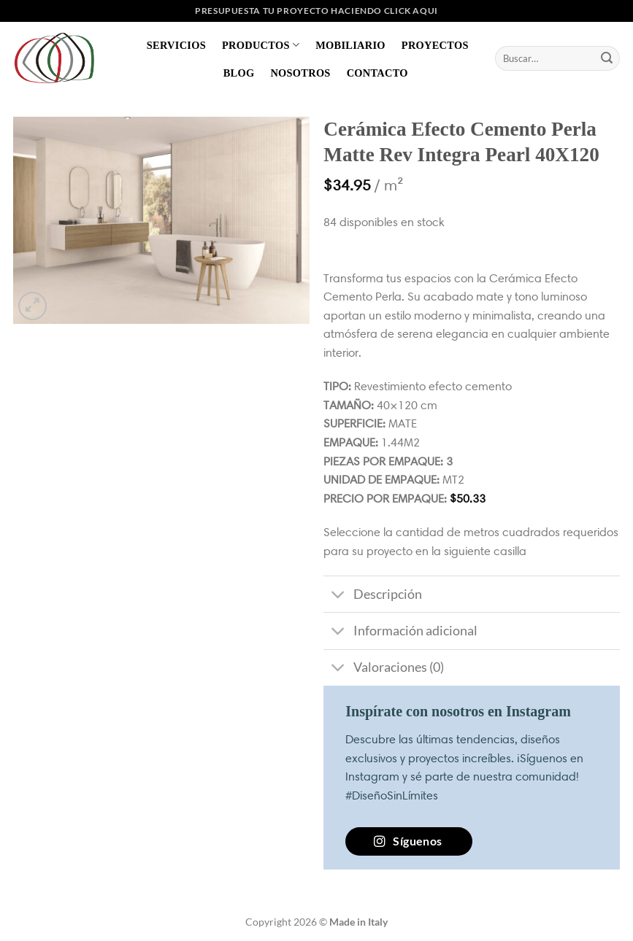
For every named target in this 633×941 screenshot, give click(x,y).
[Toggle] (337, 595)
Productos (260, 45)
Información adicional (400, 632)
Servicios (176, 45)
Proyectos (435, 45)
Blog (239, 73)
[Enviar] (606, 58)
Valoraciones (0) (383, 669)
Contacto (377, 73)
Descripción (372, 595)
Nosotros (300, 73)
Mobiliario (350, 45)
